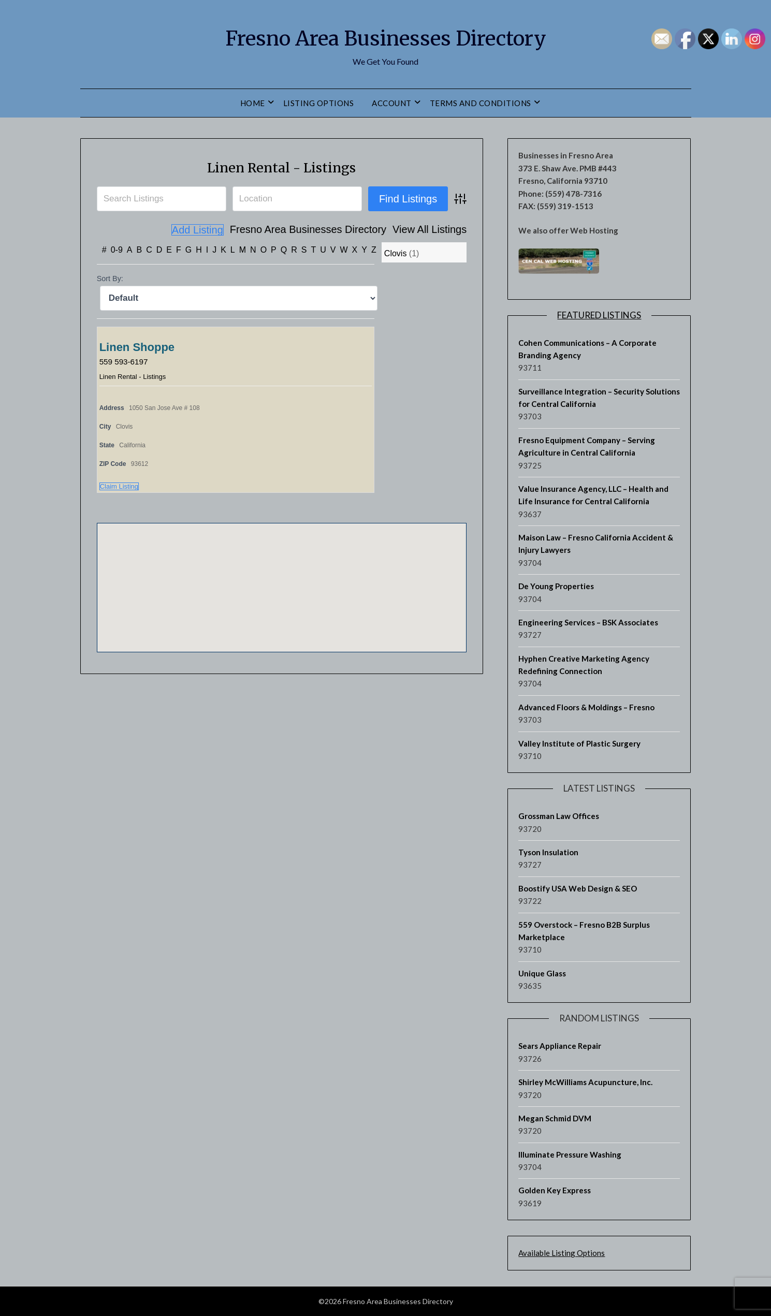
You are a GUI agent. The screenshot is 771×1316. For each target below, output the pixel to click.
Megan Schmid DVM (554, 1118)
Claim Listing (119, 486)
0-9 (117, 249)
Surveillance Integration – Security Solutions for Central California (599, 397)
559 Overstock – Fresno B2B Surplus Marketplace (584, 931)
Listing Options (318, 103)
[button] (281, 577)
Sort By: (110, 278)
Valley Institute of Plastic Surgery (579, 743)
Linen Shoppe (136, 346)
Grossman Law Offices (558, 816)
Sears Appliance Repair (559, 1045)
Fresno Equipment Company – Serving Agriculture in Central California (586, 446)
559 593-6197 (125, 361)
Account (392, 103)
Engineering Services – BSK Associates (588, 622)
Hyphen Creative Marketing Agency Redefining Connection (583, 665)
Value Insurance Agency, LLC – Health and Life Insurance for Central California (593, 495)
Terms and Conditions (480, 103)
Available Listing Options (561, 1252)
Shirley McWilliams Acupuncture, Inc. (585, 1082)
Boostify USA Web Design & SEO (577, 888)
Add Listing (440, 230)
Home (252, 103)
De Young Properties (556, 586)
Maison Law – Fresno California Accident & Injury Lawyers (595, 543)
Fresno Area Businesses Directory (386, 36)
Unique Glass (542, 973)
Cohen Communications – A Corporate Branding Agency (587, 349)
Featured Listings (599, 315)
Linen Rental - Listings (281, 167)
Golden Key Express (554, 1190)
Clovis (395, 253)
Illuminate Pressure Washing (569, 1154)
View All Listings (371, 230)
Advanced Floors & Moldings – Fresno (586, 707)
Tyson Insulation (548, 852)
